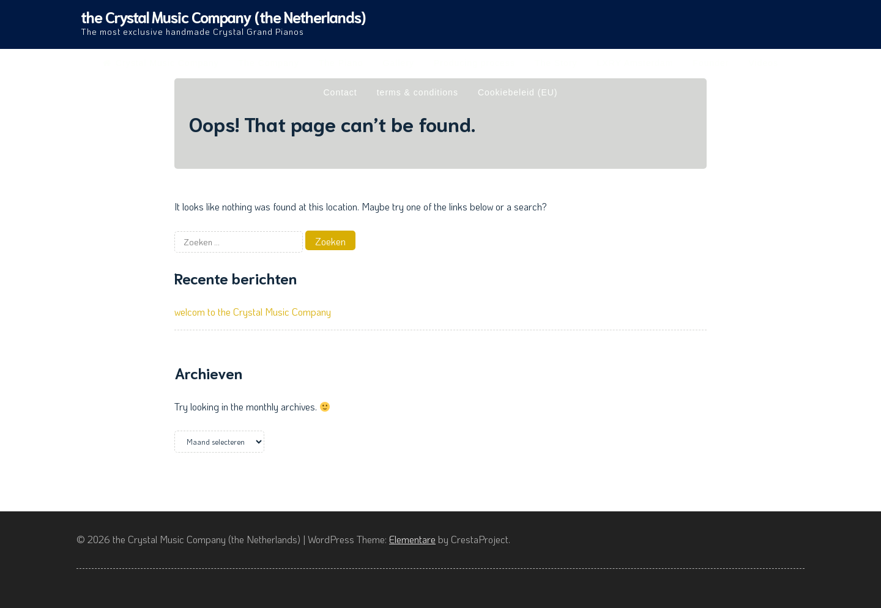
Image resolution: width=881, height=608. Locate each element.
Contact (340, 92)
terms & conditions (417, 92)
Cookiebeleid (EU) (518, 92)
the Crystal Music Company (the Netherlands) (223, 16)
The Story (556, 63)
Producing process (474, 63)
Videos (763, 63)
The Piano (341, 63)
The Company (269, 63)
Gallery (398, 63)
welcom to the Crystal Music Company (252, 311)
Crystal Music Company (161, 63)
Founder (711, 63)
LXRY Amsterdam (635, 63)
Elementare (412, 539)
